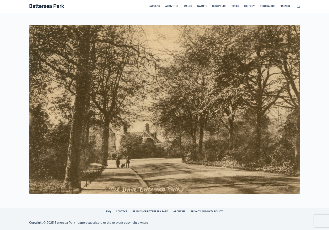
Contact (121, 211)
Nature (202, 6)
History (249, 6)
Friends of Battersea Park (150, 211)
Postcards (267, 6)
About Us (179, 211)
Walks (188, 6)
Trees (235, 6)
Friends (285, 6)
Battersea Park (46, 6)
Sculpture (219, 6)
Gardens (154, 6)
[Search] (298, 6)
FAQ (108, 211)
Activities (172, 6)
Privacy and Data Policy (207, 211)
